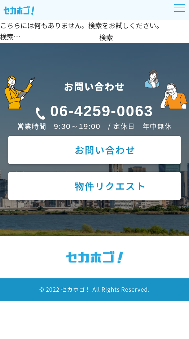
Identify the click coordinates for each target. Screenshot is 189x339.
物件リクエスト (110, 186)
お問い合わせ (105, 150)
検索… (10, 36)
